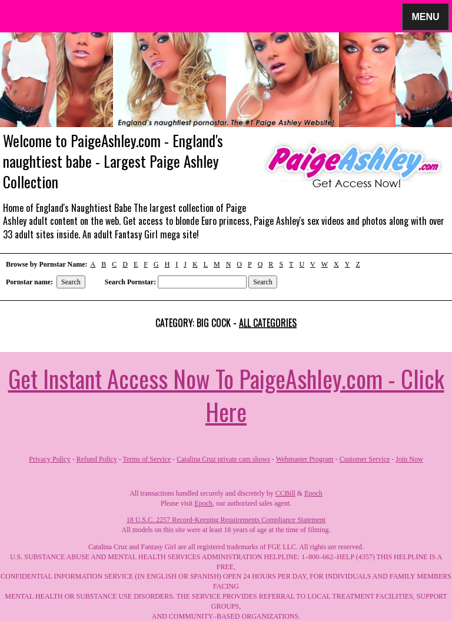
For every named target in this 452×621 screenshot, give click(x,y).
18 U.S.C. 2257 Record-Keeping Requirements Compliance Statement (226, 520)
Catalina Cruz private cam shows (223, 459)
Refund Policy (97, 459)
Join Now (409, 459)
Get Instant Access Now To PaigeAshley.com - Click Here (226, 395)
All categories (268, 323)
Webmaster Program (305, 459)
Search (71, 282)
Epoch (313, 493)
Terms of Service (146, 459)
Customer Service (365, 459)
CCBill (285, 493)
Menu (425, 16)
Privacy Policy (49, 459)
